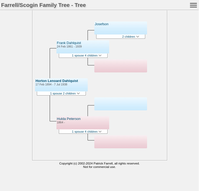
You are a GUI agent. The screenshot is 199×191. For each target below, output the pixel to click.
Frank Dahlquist (69, 43)
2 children (130, 36)
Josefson (102, 24)
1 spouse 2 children (65, 93)
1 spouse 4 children (87, 55)
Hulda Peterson (69, 119)
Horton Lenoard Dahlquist (57, 81)
